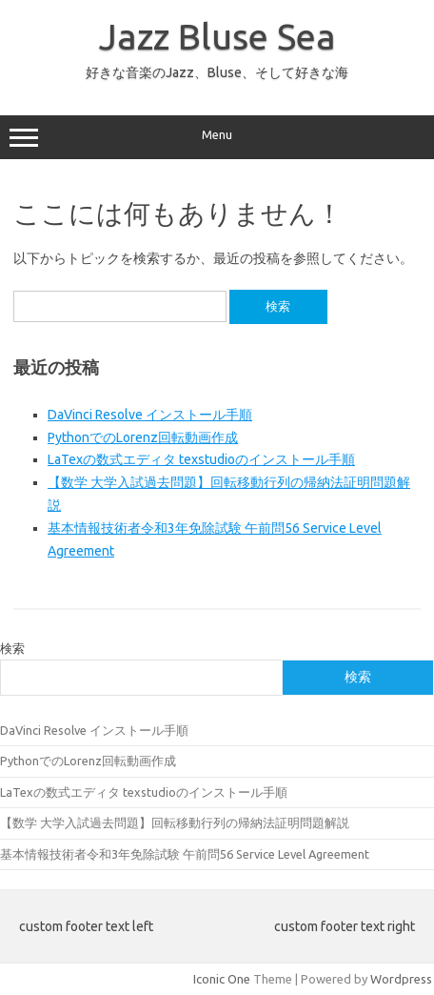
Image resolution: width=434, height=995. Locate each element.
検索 (12, 648)
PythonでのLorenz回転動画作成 (143, 437)
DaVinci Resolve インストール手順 (150, 414)
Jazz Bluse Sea (217, 36)
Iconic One (221, 978)
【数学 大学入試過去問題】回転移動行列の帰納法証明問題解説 (174, 822)
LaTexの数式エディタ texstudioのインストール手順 (201, 459)
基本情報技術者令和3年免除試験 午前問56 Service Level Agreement (184, 854)
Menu (217, 137)
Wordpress (401, 978)
